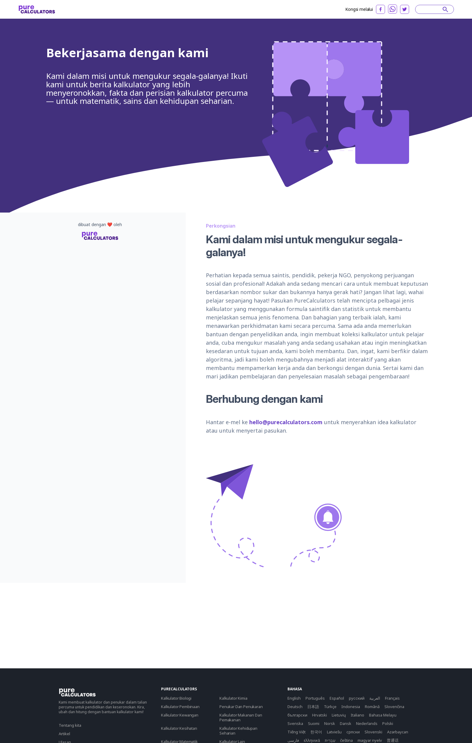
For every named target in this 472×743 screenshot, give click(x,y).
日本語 (313, 706)
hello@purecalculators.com (285, 422)
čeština (346, 740)
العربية (374, 698)
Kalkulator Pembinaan (180, 706)
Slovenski (373, 731)
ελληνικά (312, 740)
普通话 (393, 740)
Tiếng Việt (296, 731)
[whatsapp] (392, 9)
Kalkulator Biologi (176, 698)
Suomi (313, 723)
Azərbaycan (397, 731)
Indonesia (350, 706)
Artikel (64, 733)
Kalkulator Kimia (233, 698)
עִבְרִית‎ (330, 740)
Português (315, 698)
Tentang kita (70, 725)
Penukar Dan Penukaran (241, 706)
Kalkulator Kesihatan (179, 728)
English (294, 698)
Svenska (295, 723)
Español (337, 698)
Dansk (345, 723)
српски (353, 731)
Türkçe (330, 706)
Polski (387, 723)
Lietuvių (339, 715)
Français (392, 698)
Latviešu (334, 731)
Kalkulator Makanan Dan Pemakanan (240, 717)
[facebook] (380, 9)
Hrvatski (319, 715)
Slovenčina (394, 706)
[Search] (431, 9)
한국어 (316, 731)
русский (357, 698)
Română (372, 706)
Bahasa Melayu (382, 715)
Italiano (357, 715)
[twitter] (404, 9)
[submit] (445, 9)
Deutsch (295, 706)
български (297, 715)
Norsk (329, 723)
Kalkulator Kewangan (179, 715)
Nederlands (366, 723)
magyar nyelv (370, 740)
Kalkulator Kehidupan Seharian (238, 730)
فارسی (293, 740)
